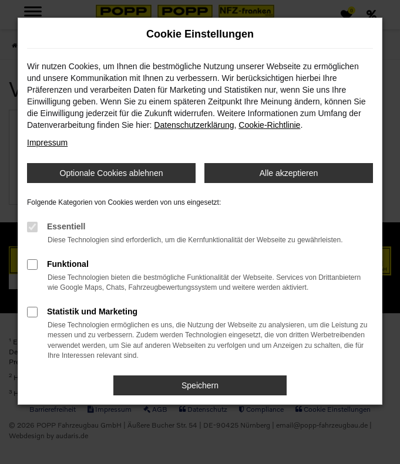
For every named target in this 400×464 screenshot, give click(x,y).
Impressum (47, 142)
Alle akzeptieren (289, 173)
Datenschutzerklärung (194, 125)
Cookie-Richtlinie (269, 125)
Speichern (200, 385)
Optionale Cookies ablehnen (111, 173)
